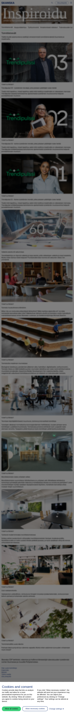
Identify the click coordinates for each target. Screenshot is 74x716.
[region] (37, 699)
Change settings (55, 709)
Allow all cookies (11, 709)
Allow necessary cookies (35, 709)
